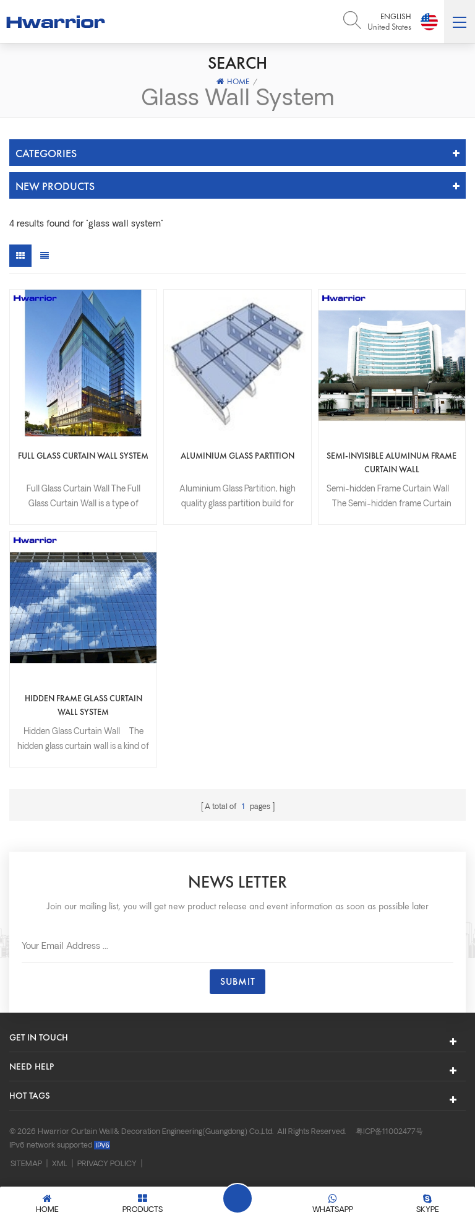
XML (59, 1164)
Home (232, 81)
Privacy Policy (107, 1164)
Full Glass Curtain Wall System (83, 455)
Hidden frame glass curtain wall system (83, 705)
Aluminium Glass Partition (237, 455)
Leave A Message (237, 1198)
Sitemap (26, 1164)
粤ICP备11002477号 (389, 1132)
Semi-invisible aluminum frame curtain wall (391, 462)
